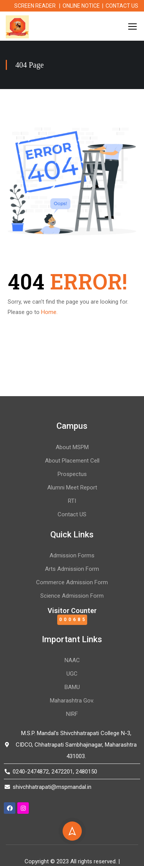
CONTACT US (122, 6)
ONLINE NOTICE (81, 6)
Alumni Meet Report (72, 487)
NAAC (72, 660)
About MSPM (72, 447)
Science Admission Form (72, 595)
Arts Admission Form (72, 568)
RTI (72, 500)
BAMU (72, 687)
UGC (72, 673)
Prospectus (72, 474)
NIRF (72, 714)
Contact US (72, 514)
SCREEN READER (35, 6)
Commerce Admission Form (72, 582)
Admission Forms (72, 555)
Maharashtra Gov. (72, 700)
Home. (49, 312)
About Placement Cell (72, 460)
